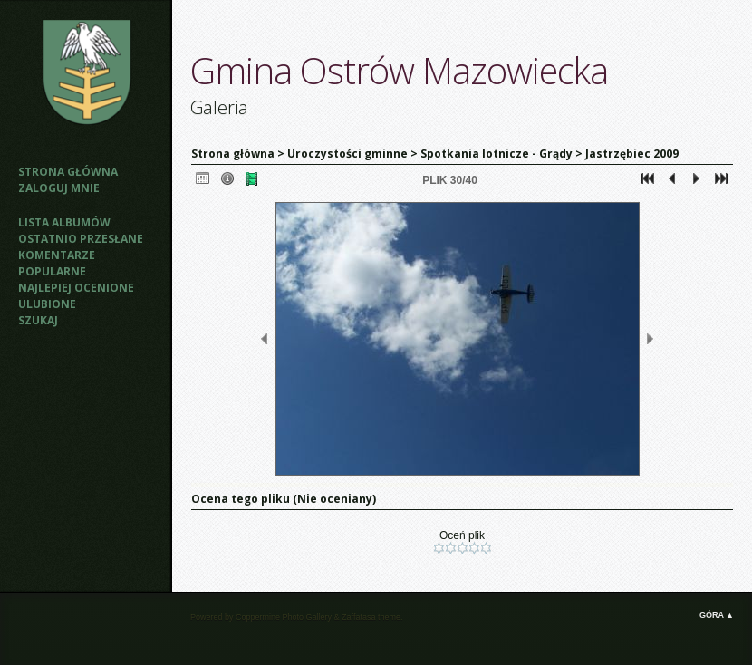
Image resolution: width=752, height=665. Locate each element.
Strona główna (68, 171)
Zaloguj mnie (59, 188)
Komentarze (56, 255)
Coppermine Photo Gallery (284, 617)
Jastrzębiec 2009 (632, 153)
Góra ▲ (716, 615)
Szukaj (38, 320)
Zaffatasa (358, 617)
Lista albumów (64, 222)
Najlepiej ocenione (76, 287)
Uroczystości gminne (347, 153)
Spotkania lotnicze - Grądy (496, 153)
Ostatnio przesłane (80, 238)
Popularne (52, 271)
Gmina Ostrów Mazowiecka (399, 70)
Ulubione (47, 304)
